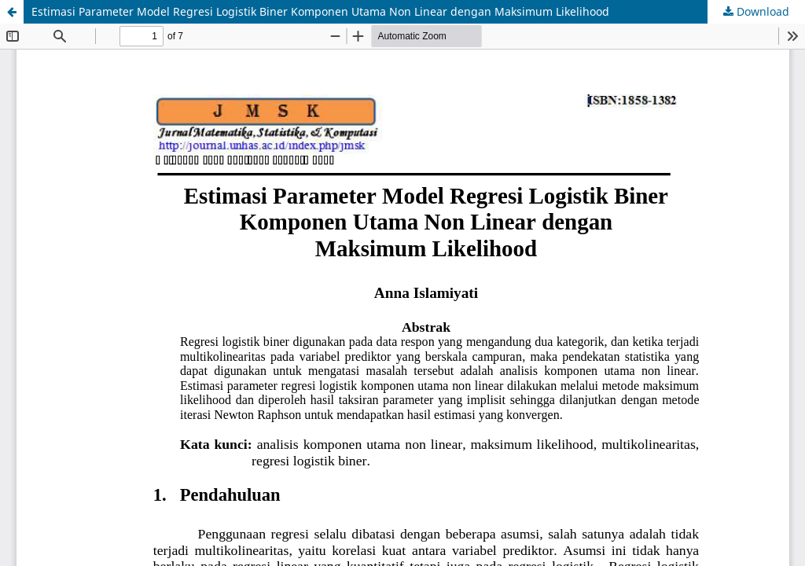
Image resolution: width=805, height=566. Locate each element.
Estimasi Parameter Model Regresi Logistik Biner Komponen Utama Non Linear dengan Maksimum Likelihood (320, 11)
